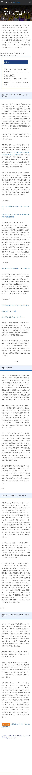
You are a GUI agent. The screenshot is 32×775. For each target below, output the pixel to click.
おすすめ (9, 736)
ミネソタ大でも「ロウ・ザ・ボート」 (13, 317)
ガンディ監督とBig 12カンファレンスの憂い (15, 305)
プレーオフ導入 (10, 75)
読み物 (5, 8)
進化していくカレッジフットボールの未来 (16, 83)
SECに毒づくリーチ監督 (9, 311)
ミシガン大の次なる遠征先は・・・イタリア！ (16, 268)
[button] (30, 2)
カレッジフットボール (19, 736)
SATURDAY (12, 2)
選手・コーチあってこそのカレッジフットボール (16, 70)
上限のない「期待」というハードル (16, 78)
